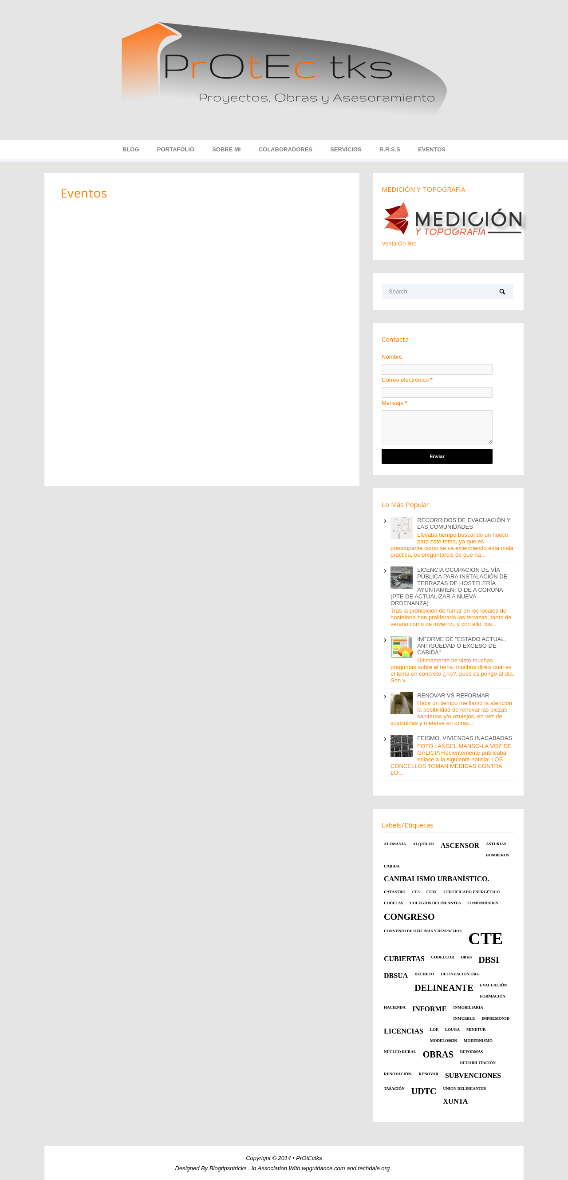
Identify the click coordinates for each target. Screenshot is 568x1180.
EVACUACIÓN (493, 985)
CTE (485, 938)
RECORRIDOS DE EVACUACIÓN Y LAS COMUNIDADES (463, 523)
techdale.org (374, 1168)
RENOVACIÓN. (398, 1074)
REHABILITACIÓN (478, 1063)
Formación (493, 996)
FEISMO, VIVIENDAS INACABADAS (464, 738)
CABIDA (392, 866)
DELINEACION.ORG (460, 974)
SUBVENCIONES (473, 1075)
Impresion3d (495, 1018)
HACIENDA (395, 1007)
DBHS (466, 957)
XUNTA (455, 1101)
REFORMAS (471, 1051)
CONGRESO (409, 917)
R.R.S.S (389, 149)
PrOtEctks (309, 1158)
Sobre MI (226, 149)
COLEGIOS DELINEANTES (435, 903)
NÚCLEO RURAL (400, 1051)
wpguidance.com (324, 1168)
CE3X (431, 892)
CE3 (416, 892)
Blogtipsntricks (228, 1168)
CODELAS (393, 903)
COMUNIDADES (482, 903)
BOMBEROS (497, 855)
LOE (434, 1029)
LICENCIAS (403, 1031)
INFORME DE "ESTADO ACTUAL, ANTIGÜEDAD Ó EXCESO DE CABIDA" (461, 646)
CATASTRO (395, 892)
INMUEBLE (464, 1018)
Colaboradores (285, 149)
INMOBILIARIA (468, 1007)
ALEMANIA (395, 844)
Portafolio (175, 149)
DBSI (488, 960)
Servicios (346, 149)
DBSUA (396, 975)
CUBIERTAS (404, 958)
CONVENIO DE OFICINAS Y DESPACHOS (423, 931)
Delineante (443, 988)
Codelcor (442, 957)
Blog (130, 149)
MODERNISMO (478, 1040)
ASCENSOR (460, 845)
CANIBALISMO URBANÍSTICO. (436, 879)
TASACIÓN (394, 1088)
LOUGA (452, 1029)
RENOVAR (428, 1074)
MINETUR (476, 1029)
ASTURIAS (496, 844)
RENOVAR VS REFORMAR (453, 695)
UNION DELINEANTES (464, 1088)
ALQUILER (423, 844)
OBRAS (438, 1054)
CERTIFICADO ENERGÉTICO (471, 892)
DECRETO (424, 974)
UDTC (424, 1091)
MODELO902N (443, 1040)
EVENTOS (432, 149)
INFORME (429, 1009)
